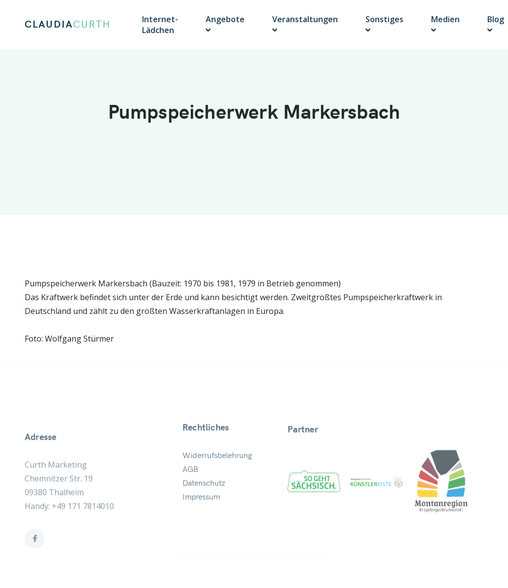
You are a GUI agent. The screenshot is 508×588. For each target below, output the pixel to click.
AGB (190, 484)
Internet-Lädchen (160, 24)
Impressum (201, 512)
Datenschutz (203, 498)
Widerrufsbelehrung (217, 470)
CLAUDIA (67, 25)
